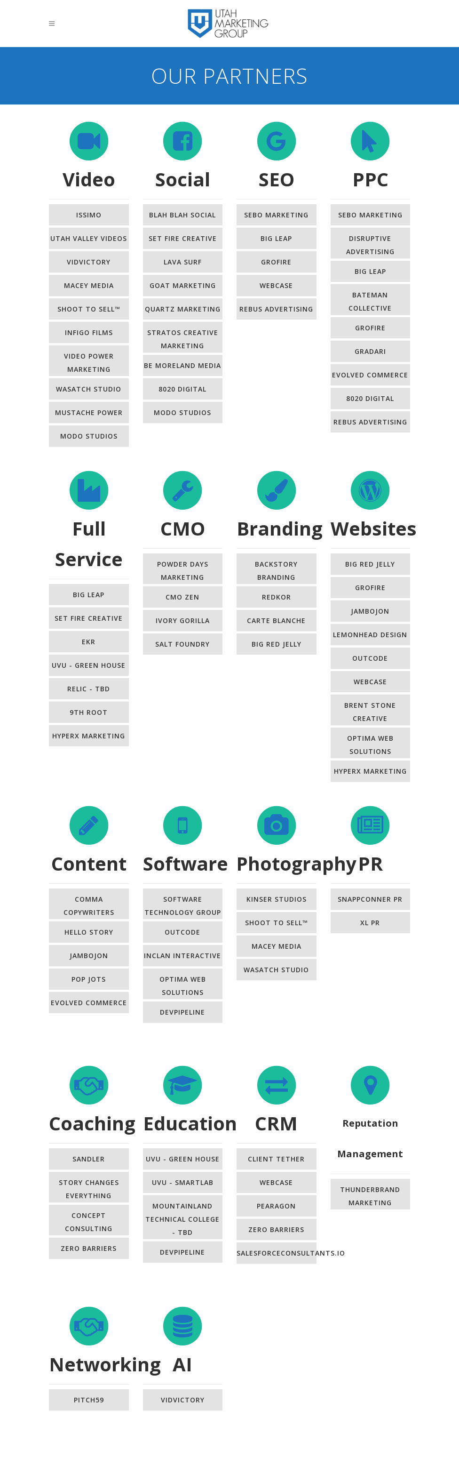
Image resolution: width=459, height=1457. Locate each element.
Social (182, 179)
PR (370, 863)
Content (89, 863)
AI (182, 1364)
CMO (182, 528)
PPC (370, 179)
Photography (296, 863)
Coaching (92, 1123)
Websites (374, 528)
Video (89, 179)
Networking (105, 1364)
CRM (276, 1123)
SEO (276, 179)
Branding (280, 528)
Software (185, 863)
